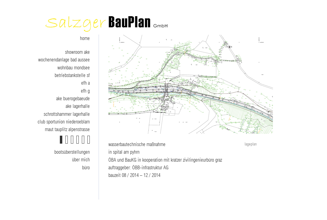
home (85, 38)
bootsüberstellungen (72, 152)
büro (86, 167)
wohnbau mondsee (73, 67)
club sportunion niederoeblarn (64, 121)
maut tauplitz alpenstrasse (67, 129)
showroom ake (77, 52)
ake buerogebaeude (73, 98)
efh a (85, 83)
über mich (81, 159)
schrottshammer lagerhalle (67, 114)
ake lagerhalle (78, 106)
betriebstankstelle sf (72, 75)
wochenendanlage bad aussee (64, 59)
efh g (85, 91)
